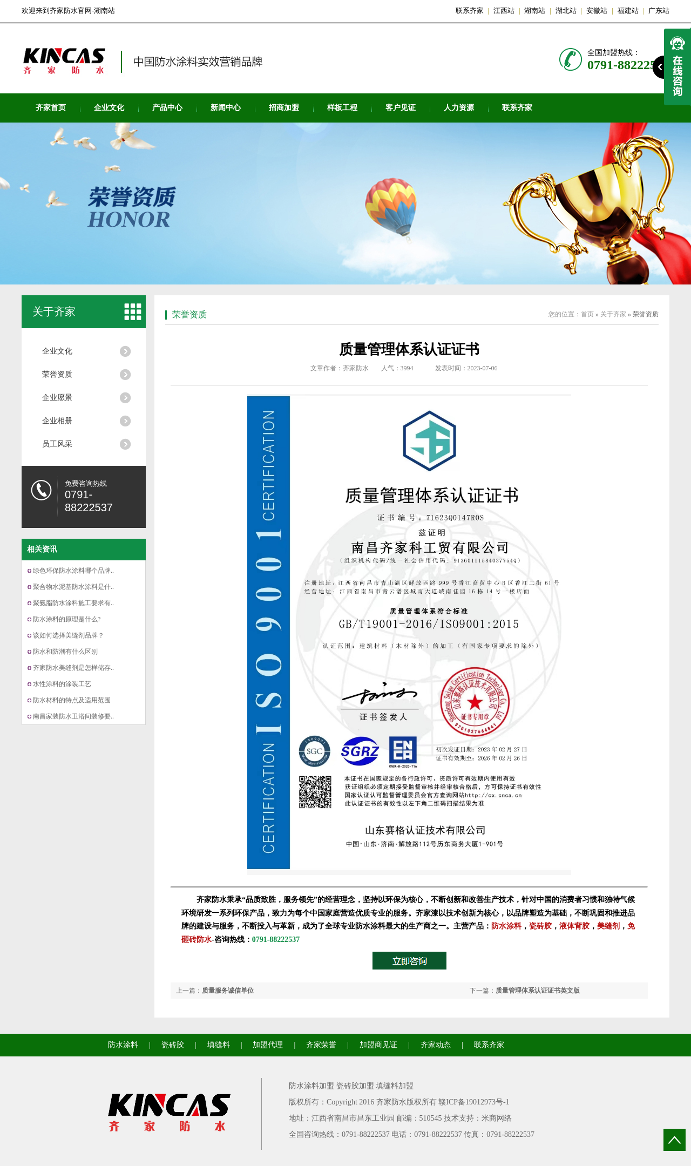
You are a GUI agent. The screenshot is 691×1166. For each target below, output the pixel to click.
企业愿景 (57, 398)
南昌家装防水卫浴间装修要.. (73, 716)
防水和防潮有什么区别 (65, 651)
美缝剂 (608, 926)
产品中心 (167, 108)
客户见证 (400, 108)
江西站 (503, 10)
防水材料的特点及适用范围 (72, 700)
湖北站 (566, 10)
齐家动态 (436, 1045)
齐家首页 (51, 108)
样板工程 (342, 108)
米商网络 (497, 1118)
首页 (587, 314)
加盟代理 (268, 1045)
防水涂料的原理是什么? (66, 619)
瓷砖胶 (540, 926)
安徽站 (596, 10)
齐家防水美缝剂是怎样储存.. (73, 668)
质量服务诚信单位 (228, 990)
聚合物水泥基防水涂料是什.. (73, 587)
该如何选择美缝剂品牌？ (68, 635)
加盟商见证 (378, 1045)
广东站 (658, 10)
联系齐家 (470, 10)
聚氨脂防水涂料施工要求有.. (73, 603)
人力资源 (459, 108)
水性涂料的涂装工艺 (62, 684)
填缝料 (218, 1045)
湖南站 (534, 10)
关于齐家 (54, 311)
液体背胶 (574, 926)
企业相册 (57, 421)
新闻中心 (226, 108)
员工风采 (57, 444)
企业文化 (109, 108)
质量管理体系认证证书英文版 (538, 990)
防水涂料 (506, 926)
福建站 (628, 10)
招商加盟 (284, 108)
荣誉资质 (57, 374)
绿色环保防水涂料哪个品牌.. (73, 570)
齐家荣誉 (321, 1045)
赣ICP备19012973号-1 (473, 1102)
